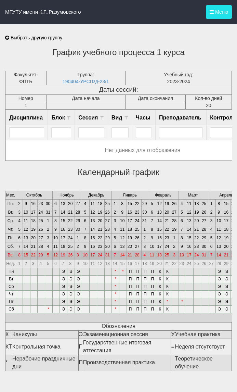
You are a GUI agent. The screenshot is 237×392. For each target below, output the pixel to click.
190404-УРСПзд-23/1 (86, 81)
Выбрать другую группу (33, 37)
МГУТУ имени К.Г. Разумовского (43, 12)
